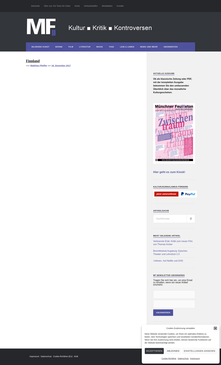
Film (70, 47)
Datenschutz (183, 358)
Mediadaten (107, 6)
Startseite (35, 6)
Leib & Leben (127, 47)
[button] (215, 328)
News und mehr (149, 47)
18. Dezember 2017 (61, 65)
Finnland (33, 61)
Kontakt (120, 6)
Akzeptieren (154, 351)
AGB (76, 356)
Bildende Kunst (40, 47)
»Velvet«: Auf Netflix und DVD (168, 261)
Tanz (111, 47)
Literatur (85, 47)
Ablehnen (173, 351)
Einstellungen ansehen (199, 351)
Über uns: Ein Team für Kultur (57, 6)
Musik (99, 47)
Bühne (59, 47)
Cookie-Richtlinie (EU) (63, 356)
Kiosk (77, 6)
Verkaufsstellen (91, 6)
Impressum (195, 358)
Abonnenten (170, 47)
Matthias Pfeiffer (38, 65)
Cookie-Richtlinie (169, 358)
